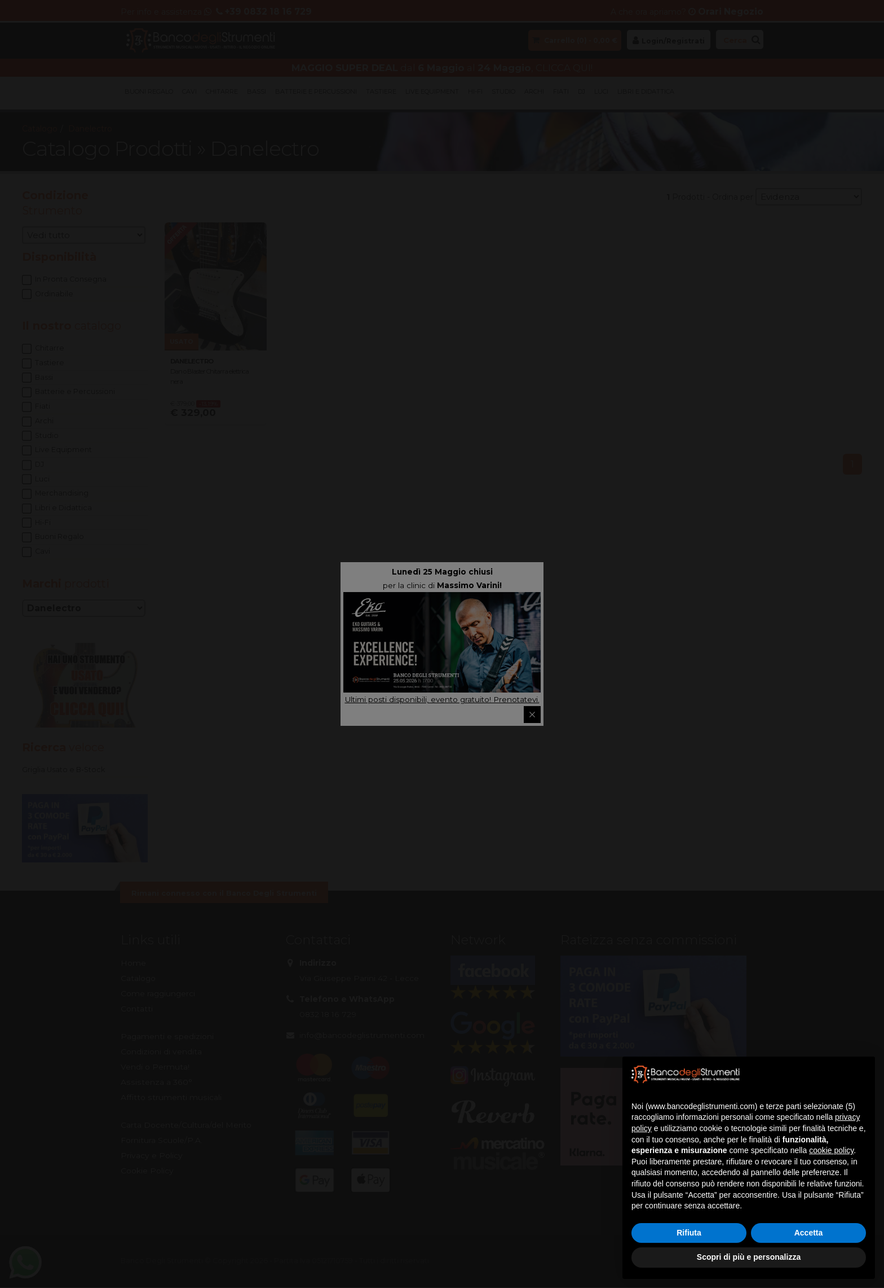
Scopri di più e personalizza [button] (749, 1256)
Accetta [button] (808, 1232)
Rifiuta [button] (689, 1232)
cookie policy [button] (831, 1150)
